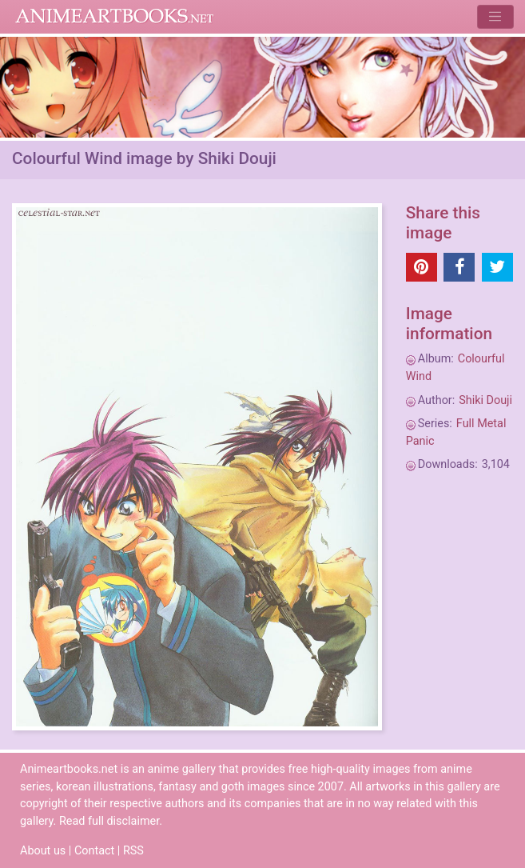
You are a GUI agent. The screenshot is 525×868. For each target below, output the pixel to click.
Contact (94, 851)
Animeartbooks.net (114, 17)
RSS (133, 851)
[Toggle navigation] (495, 16)
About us (43, 851)
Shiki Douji (485, 400)
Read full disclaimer (109, 821)
